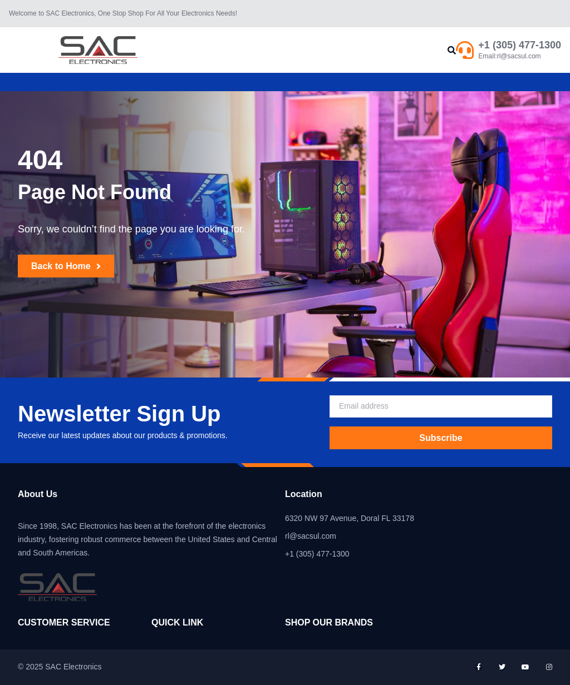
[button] (452, 50)
